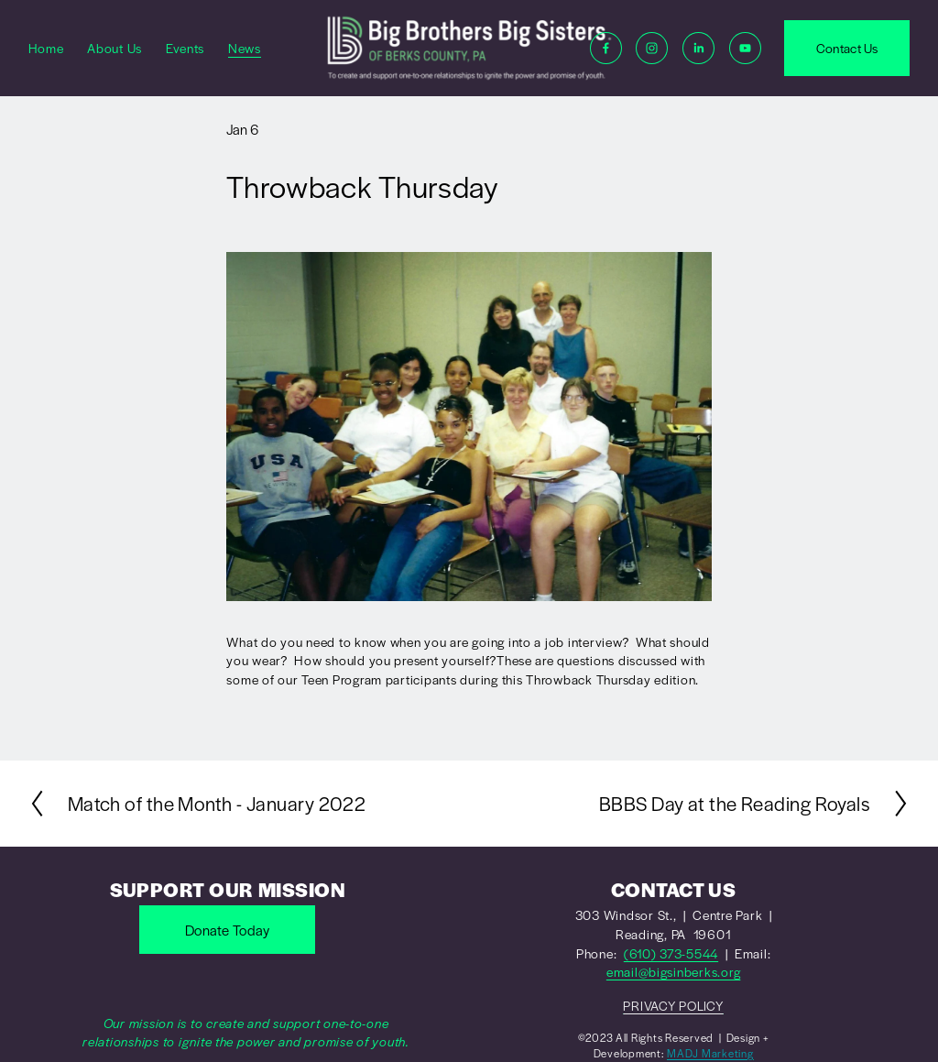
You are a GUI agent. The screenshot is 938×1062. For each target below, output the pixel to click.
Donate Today (227, 929)
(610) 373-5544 (671, 953)
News (244, 47)
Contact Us (847, 47)
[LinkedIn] (698, 48)
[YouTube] (745, 48)
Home (46, 47)
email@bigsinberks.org (673, 971)
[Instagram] (652, 48)
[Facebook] (606, 48)
